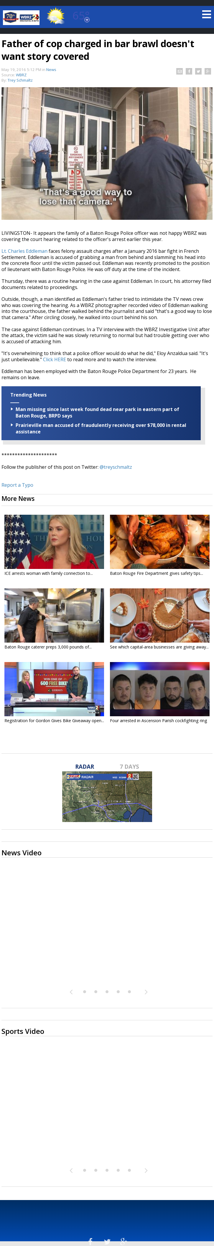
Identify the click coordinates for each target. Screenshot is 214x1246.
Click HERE (54, 359)
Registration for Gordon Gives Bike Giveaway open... (54, 720)
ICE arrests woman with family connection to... (48, 573)
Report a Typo (17, 485)
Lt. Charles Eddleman (24, 251)
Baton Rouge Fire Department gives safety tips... (156, 573)
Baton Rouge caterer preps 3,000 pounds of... (48, 647)
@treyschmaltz (116, 467)
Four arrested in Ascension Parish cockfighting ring (158, 720)
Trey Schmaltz (20, 80)
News (51, 69)
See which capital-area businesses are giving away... (159, 647)
